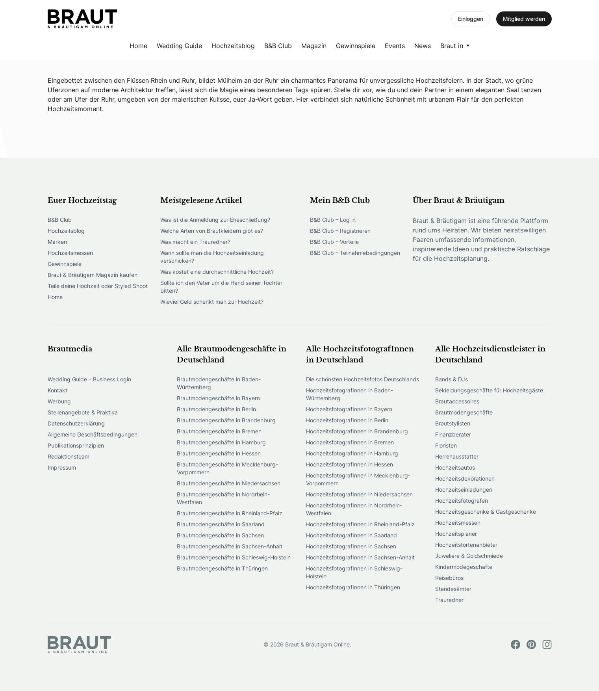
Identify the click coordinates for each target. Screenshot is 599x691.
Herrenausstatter (456, 456)
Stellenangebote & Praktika (83, 412)
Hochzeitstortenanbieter (466, 544)
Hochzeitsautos (455, 467)
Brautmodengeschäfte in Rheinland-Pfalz (229, 513)
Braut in (451, 45)
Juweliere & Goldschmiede (469, 555)
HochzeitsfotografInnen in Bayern (349, 409)
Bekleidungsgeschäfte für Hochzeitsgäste (489, 390)
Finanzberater (453, 434)
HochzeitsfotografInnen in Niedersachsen (359, 494)
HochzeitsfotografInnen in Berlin (347, 420)
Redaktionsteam (68, 456)
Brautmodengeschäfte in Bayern (218, 398)
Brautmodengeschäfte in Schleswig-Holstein (234, 557)
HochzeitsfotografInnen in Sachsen (351, 546)
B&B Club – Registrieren (340, 230)
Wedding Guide (179, 45)
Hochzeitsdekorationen (465, 478)
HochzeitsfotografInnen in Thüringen (353, 587)
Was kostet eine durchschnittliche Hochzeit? (217, 271)
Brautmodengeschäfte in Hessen (219, 453)
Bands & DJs (451, 379)
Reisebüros (449, 577)
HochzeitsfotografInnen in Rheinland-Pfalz (360, 524)
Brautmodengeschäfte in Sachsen (220, 535)
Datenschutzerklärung (76, 423)
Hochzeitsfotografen (461, 500)
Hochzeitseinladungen (463, 489)
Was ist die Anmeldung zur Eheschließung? (215, 219)
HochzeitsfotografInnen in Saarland (351, 535)
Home (138, 45)
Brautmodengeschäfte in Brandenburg (226, 420)
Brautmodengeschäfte (464, 412)
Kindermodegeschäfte (463, 566)
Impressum (62, 467)
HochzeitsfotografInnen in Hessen (349, 464)
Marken (57, 241)
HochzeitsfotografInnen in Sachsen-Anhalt (360, 557)
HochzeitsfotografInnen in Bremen (350, 442)
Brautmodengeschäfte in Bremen (219, 431)
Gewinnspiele (355, 45)
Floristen (446, 445)
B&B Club (278, 45)
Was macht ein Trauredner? (195, 241)
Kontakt (57, 390)
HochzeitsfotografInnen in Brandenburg (357, 431)
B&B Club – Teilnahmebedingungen (355, 252)
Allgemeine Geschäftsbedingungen (92, 434)
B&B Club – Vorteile (334, 241)
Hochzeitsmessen (70, 252)
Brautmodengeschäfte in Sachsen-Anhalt (229, 546)
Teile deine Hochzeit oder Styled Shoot (98, 286)
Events (395, 45)
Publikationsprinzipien (76, 445)
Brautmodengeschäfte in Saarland (221, 524)
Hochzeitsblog (233, 45)
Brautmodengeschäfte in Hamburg (221, 442)
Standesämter (453, 589)
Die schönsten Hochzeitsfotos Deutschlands (362, 379)
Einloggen (470, 18)
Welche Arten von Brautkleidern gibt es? (211, 230)
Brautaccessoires (457, 401)
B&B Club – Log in (333, 219)
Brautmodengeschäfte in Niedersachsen (228, 483)
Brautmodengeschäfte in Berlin (216, 409)
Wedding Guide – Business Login (89, 379)
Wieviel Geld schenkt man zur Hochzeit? (211, 301)
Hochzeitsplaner (456, 533)
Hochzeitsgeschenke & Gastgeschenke (485, 511)
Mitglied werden (524, 18)
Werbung (59, 401)
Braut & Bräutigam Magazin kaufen (92, 275)
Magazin (313, 45)
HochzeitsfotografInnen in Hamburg (352, 453)
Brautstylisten (452, 423)
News (422, 45)
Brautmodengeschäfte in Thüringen (222, 568)
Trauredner (449, 600)
